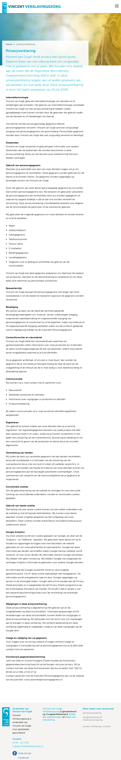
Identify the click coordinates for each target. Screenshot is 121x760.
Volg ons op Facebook (24, 753)
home (9, 44)
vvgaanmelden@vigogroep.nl (27, 746)
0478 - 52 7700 (20, 742)
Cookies (107, 726)
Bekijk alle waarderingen (59, 715)
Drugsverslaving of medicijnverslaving (93, 718)
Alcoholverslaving (92, 712)
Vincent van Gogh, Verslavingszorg (53, 710)
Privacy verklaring (92, 726)
